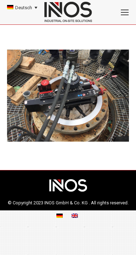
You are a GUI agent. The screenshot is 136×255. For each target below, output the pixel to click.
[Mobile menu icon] (124, 12)
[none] (22, 8)
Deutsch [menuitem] (23, 7)
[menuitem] (22, 7)
